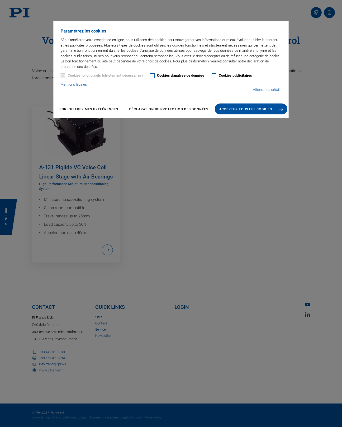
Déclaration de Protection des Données (168, 109)
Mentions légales (74, 84)
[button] (251, 108)
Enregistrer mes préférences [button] (88, 109)
